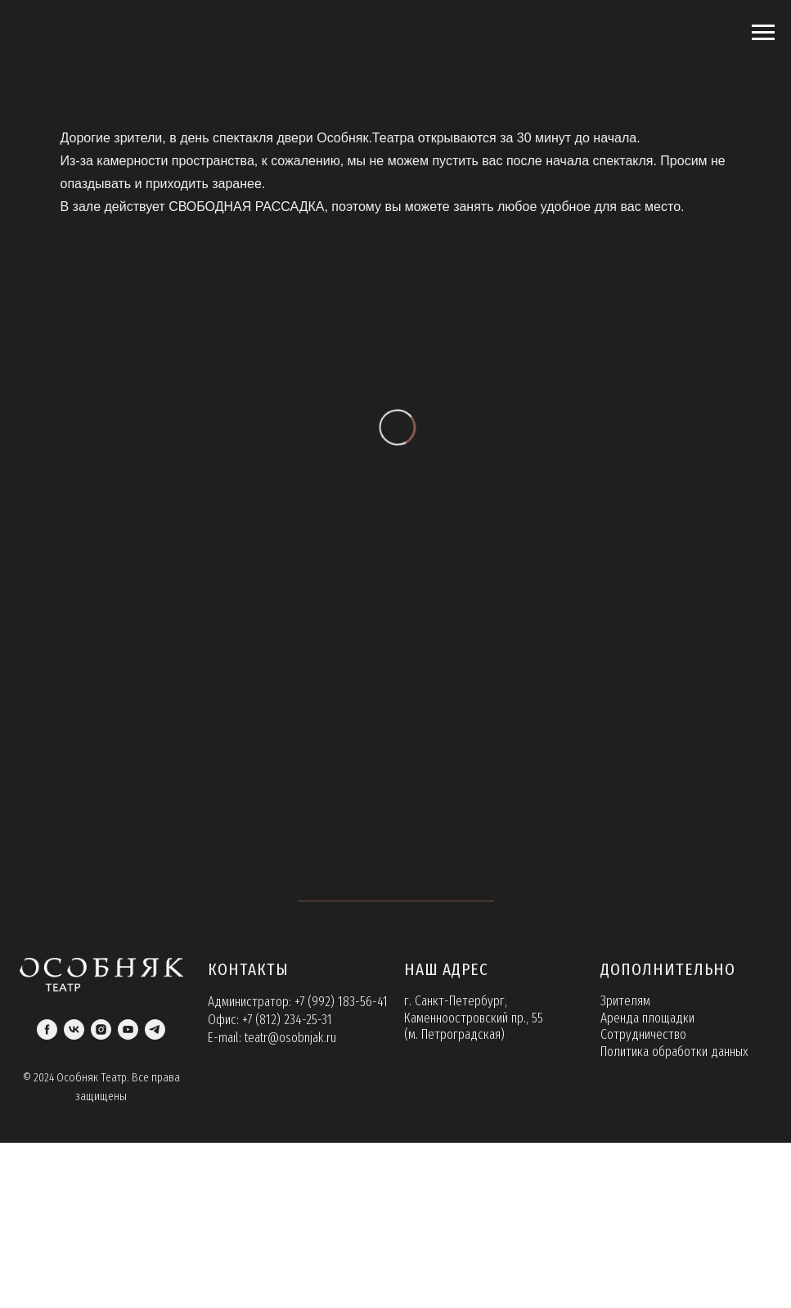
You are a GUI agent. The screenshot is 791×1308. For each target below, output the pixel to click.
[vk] (74, 1029)
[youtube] (128, 1029)
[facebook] (47, 1029)
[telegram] (155, 1029)
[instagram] (101, 1029)
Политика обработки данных (674, 1051)
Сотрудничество (643, 1034)
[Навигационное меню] (763, 33)
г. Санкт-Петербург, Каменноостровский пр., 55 (473, 1009)
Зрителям (625, 1000)
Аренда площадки (647, 1018)
